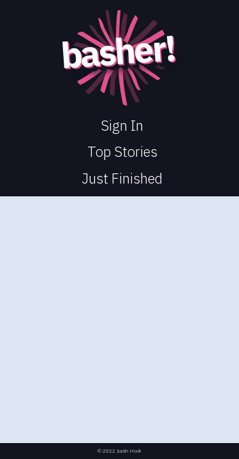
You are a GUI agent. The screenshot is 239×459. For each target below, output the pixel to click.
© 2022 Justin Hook (119, 451)
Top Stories (122, 151)
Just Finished (122, 178)
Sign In (122, 125)
